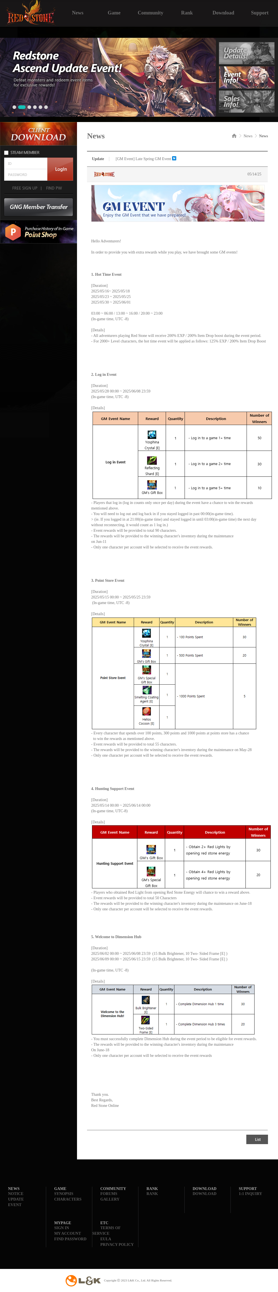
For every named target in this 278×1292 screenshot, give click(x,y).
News (77, 12)
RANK (152, 1194)
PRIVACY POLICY (117, 1245)
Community (150, 12)
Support (260, 12)
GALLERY (110, 1199)
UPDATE (16, 1199)
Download (223, 12)
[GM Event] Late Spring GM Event (143, 159)
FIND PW (53, 188)
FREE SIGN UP (24, 188)
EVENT (14, 1205)
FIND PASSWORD (70, 1239)
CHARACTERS (67, 1199)
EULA (105, 1239)
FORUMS (108, 1194)
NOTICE (15, 1194)
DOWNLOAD (205, 1194)
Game (114, 12)
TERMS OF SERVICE (106, 1231)
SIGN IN (61, 1228)
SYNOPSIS (63, 1194)
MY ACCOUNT (67, 1233)
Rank (187, 12)
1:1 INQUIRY (250, 1194)
